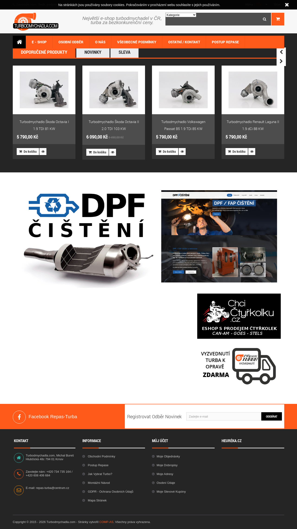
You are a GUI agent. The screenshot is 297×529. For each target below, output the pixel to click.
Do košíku (28, 151)
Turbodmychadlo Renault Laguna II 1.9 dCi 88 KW (253, 125)
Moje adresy (165, 474)
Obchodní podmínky (101, 456)
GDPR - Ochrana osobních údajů (110, 491)
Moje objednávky (168, 456)
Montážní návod (98, 483)
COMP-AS (106, 522)
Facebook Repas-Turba (19, 417)
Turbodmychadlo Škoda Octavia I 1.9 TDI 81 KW (44, 125)
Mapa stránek (97, 500)
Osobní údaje (166, 483)
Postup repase (98, 465)
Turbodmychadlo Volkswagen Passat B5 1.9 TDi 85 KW (183, 125)
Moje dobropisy (167, 465)
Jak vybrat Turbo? (99, 474)
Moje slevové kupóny (171, 491)
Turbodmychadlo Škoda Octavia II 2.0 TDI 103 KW (114, 125)
